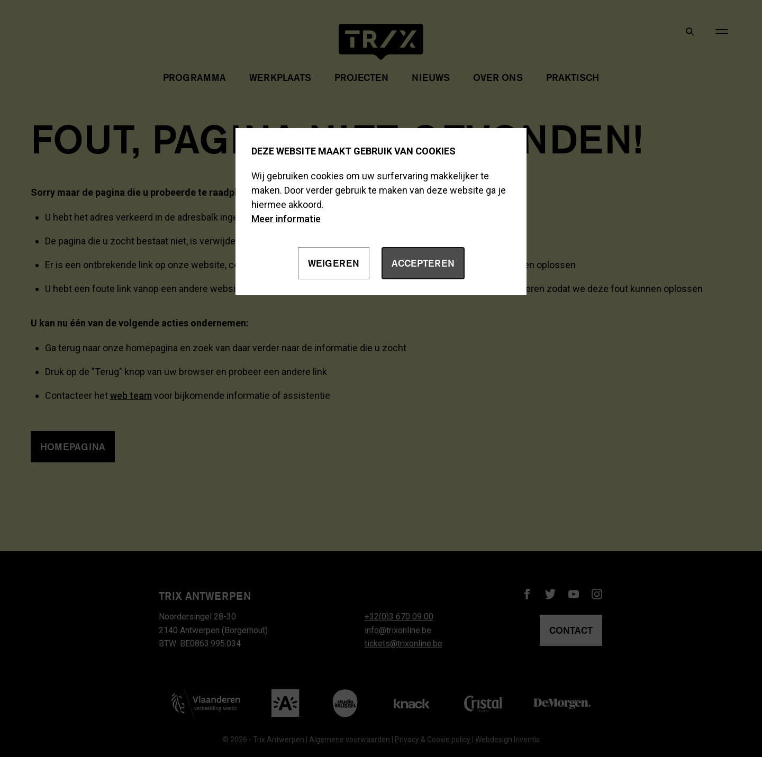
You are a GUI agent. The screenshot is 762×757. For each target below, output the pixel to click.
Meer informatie (286, 218)
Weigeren (333, 263)
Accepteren (423, 263)
